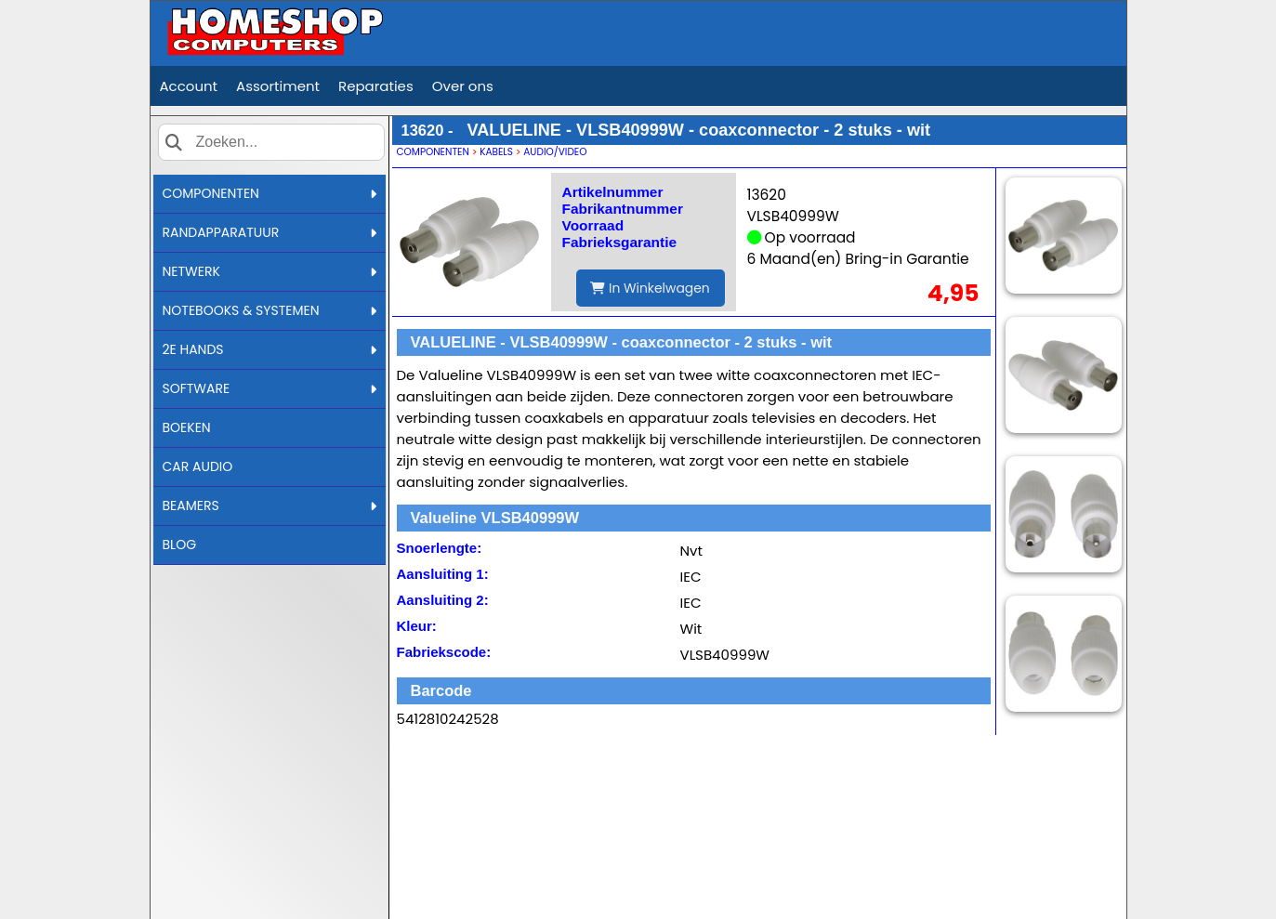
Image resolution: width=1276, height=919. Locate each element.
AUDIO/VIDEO (554, 152)
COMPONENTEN (269, 193)
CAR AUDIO (198, 466)
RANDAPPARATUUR (269, 232)
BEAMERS (269, 505)
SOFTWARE (269, 388)
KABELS (496, 152)
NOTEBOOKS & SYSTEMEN (269, 310)
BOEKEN (187, 427)
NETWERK (269, 271)
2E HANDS (269, 349)
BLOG (180, 544)
